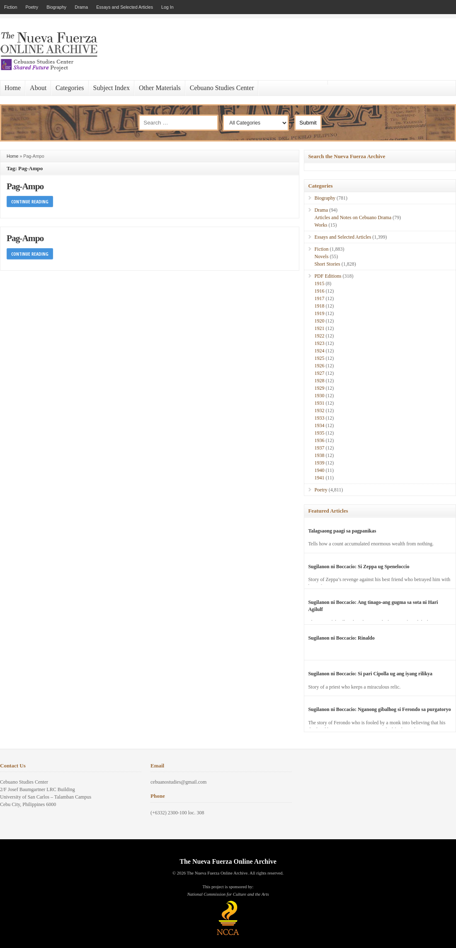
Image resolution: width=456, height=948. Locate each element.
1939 (319, 463)
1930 (319, 395)
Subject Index (111, 87)
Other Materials (160, 87)
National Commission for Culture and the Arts (228, 894)
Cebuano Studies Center (222, 87)
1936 (319, 440)
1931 (319, 403)
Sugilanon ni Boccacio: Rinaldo (341, 638)
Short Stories (327, 264)
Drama (81, 7)
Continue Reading (30, 201)
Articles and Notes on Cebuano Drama (352, 217)
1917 (319, 298)
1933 (319, 418)
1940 (319, 470)
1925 (319, 358)
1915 (319, 283)
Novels (321, 256)
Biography (56, 7)
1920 (319, 321)
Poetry (31, 7)
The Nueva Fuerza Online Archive (227, 861)
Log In (167, 7)
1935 (319, 433)
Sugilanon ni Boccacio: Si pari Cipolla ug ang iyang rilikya (370, 674)
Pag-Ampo (25, 186)
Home (13, 87)
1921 (319, 328)
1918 (319, 306)
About (38, 87)
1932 (319, 410)
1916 (319, 291)
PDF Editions (327, 276)
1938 (319, 455)
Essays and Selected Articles (124, 7)
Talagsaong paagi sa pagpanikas (342, 531)
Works (320, 225)
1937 (319, 448)
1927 (319, 373)
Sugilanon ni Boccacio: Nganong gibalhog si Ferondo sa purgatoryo (379, 709)
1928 (319, 381)
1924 (319, 351)
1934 (319, 425)
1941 (319, 478)
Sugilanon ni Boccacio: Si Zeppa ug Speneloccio (358, 566)
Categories (70, 87)
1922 (319, 336)
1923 (319, 343)
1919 (319, 313)
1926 (319, 366)
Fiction (10, 7)
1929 (319, 388)
